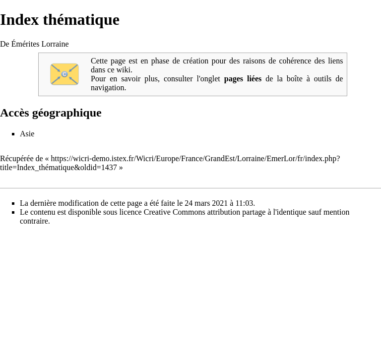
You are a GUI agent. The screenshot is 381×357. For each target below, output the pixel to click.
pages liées (243, 78)
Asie (27, 133)
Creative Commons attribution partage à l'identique (225, 212)
